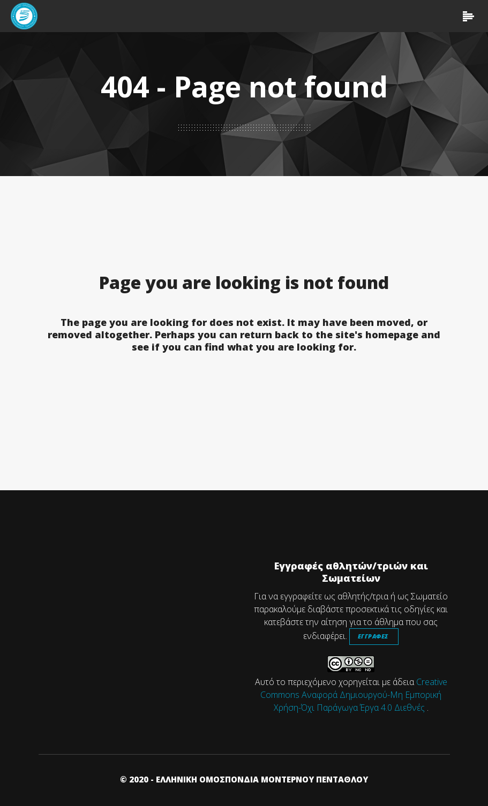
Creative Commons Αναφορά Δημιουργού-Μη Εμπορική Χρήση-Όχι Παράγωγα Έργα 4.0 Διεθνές (353, 694)
